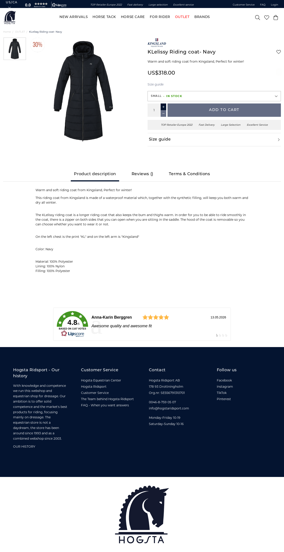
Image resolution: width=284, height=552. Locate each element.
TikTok (222, 393)
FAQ (262, 4)
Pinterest (224, 399)
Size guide (156, 84)
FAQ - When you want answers (105, 405)
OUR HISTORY (24, 447)
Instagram (225, 387)
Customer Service (244, 4)
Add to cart (224, 110)
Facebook (224, 380)
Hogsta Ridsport (93, 387)
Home (7, 31)
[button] (45, 5)
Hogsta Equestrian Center (101, 380)
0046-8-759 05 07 (162, 402)
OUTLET (20, 31)
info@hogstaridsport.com (169, 408)
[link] (142, 324)
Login (274, 4)
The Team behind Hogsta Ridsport (107, 399)
